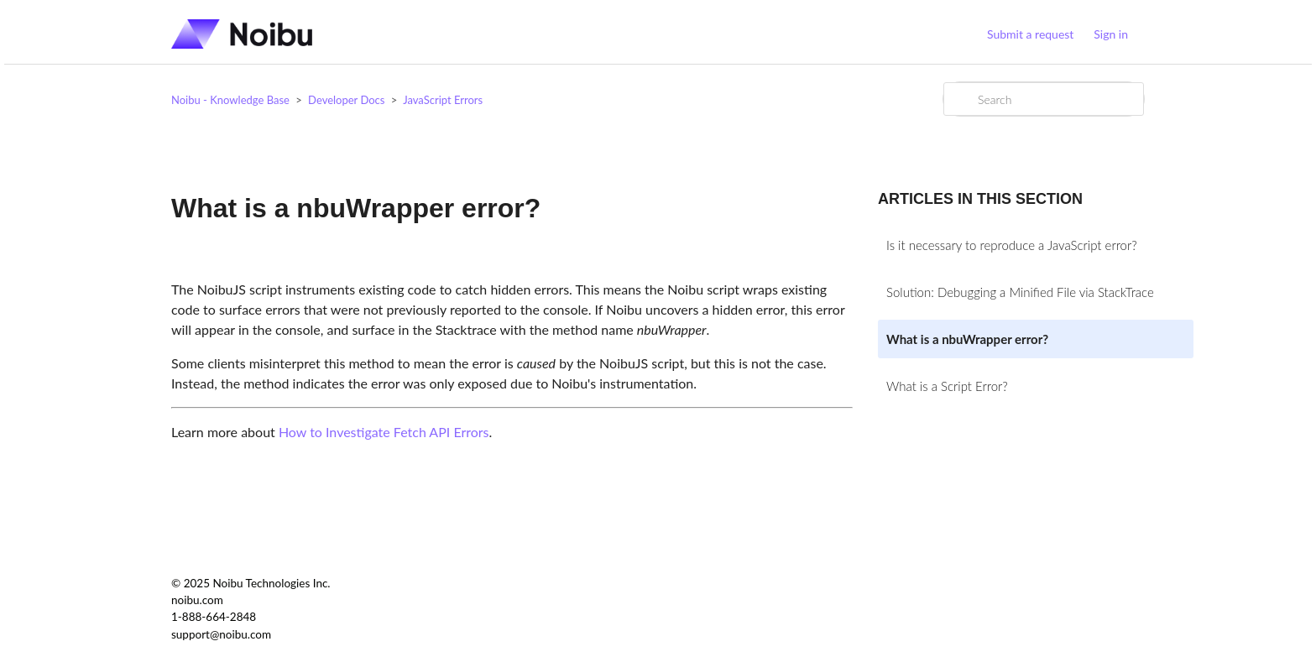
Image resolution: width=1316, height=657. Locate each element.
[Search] (1043, 99)
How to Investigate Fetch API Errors (384, 432)
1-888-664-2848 (213, 616)
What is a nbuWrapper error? (967, 339)
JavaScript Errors (443, 100)
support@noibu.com (221, 634)
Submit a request (1030, 34)
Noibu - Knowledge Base (230, 100)
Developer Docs (346, 100)
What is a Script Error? (947, 386)
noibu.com (197, 600)
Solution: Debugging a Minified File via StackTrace (1020, 292)
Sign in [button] (1111, 34)
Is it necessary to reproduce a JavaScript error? (1011, 245)
